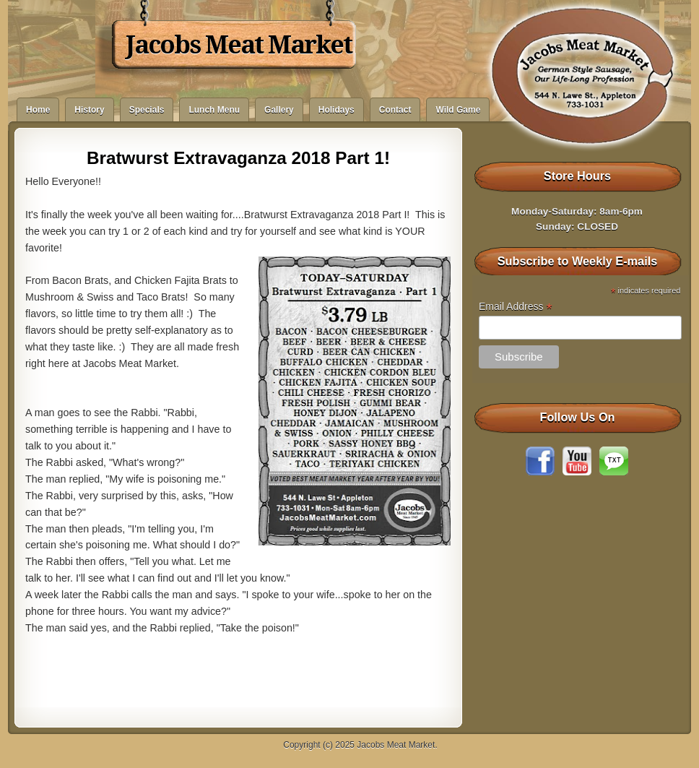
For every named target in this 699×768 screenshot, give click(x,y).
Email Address (515, 307)
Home (38, 110)
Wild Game (457, 110)
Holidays (336, 110)
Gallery (279, 110)
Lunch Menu (214, 110)
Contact (395, 110)
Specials (147, 110)
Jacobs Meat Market (239, 44)
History (89, 110)
